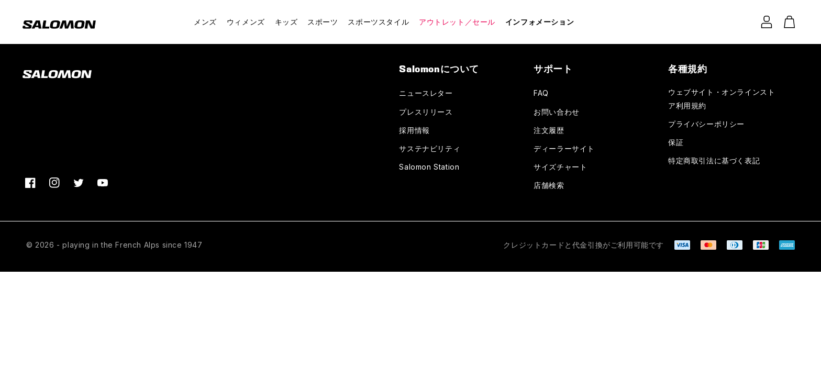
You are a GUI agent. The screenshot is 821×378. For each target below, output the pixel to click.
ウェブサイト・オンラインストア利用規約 (721, 98)
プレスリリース (425, 111)
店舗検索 (549, 185)
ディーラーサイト (564, 148)
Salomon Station (429, 166)
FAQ (541, 92)
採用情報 (414, 130)
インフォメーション (539, 21)
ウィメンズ (246, 21)
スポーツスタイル (378, 21)
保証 (675, 142)
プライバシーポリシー (706, 123)
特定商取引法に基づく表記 (714, 160)
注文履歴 (549, 130)
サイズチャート (560, 166)
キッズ (286, 21)
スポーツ (322, 21)
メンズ (205, 21)
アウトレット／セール (457, 21)
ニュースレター (425, 92)
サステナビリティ (429, 148)
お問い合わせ (557, 111)
